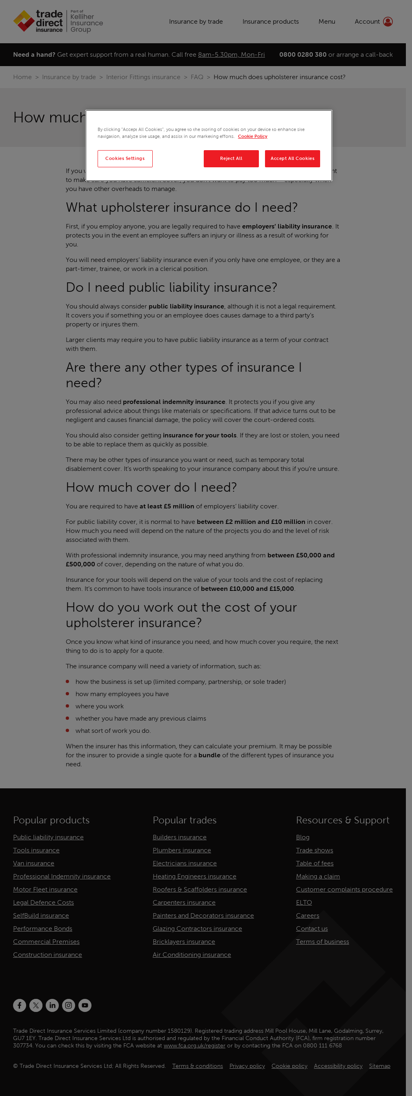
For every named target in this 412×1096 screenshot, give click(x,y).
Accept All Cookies (292, 158)
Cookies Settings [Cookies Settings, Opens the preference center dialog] (125, 158)
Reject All (231, 158)
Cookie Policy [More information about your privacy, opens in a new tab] (252, 136)
